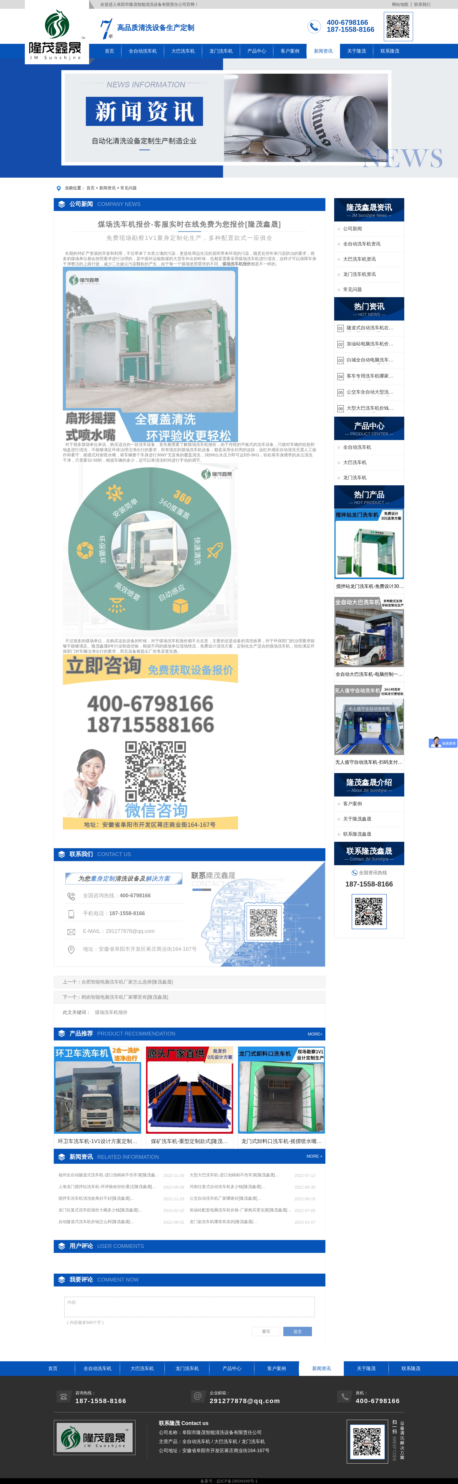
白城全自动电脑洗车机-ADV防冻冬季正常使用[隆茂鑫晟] (369, 360)
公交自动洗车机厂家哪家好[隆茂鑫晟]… (225, 1198)
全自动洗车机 (143, 51)
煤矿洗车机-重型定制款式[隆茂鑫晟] (189, 1143)
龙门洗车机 (221, 51)
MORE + (314, 1156)
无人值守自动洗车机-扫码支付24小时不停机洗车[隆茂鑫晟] (369, 765)
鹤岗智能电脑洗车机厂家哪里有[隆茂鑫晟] (124, 997)
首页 (109, 51)
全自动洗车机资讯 (362, 243)
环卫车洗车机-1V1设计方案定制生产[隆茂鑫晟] (97, 1143)
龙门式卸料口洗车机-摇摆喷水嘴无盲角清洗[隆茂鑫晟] (281, 1143)
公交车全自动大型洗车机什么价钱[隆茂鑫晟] (370, 392)
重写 (266, 1331)
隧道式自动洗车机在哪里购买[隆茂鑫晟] (370, 328)
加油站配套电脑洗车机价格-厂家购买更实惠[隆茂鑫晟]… (240, 1210)
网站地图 (400, 4)
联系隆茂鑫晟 (357, 834)
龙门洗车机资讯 (359, 274)
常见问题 (128, 188)
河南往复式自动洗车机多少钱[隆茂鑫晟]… (228, 1186)
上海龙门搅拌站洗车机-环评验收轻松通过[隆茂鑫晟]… (107, 1186)
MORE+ (315, 1034)
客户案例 (290, 51)
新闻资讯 (323, 51)
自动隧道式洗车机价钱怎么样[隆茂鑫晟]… (96, 1221)
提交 (298, 1331)
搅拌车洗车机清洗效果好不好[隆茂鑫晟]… (96, 1198)
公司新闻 (352, 228)
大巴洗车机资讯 (359, 259)
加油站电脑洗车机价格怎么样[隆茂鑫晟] (370, 344)
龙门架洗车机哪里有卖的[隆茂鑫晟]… (223, 1221)
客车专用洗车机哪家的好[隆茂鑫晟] (370, 376)
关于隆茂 (356, 51)
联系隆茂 (390, 51)
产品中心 (256, 51)
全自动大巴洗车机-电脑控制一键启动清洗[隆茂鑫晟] (369, 677)
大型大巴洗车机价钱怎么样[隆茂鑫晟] (370, 409)
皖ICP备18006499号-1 (237, 1481)
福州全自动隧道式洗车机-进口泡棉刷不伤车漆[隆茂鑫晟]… (106, 1175)
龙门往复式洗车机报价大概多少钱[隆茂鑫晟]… (100, 1210)
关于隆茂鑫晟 (357, 818)
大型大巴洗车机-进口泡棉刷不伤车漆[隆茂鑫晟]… (234, 1175)
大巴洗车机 (183, 51)
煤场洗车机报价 (111, 1012)
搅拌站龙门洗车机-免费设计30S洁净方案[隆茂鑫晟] (369, 589)
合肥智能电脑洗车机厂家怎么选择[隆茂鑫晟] (127, 981)
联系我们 (422, 4)
